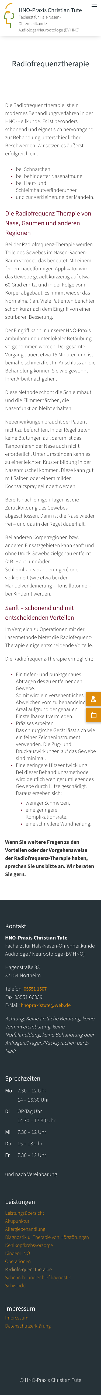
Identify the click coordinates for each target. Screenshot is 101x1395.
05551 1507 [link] (35, 989)
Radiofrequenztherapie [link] (28, 1270)
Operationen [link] (18, 1262)
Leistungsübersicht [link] (24, 1214)
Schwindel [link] (16, 1286)
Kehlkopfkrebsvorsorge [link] (29, 1246)
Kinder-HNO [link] (17, 1254)
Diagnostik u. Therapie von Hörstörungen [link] (47, 1238)
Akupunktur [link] (17, 1222)
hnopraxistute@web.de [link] (46, 1005)
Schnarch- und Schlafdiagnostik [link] (38, 1278)
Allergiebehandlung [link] (25, 1230)
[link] (9, 26)
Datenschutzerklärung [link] (28, 1327)
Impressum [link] (16, 1319)
